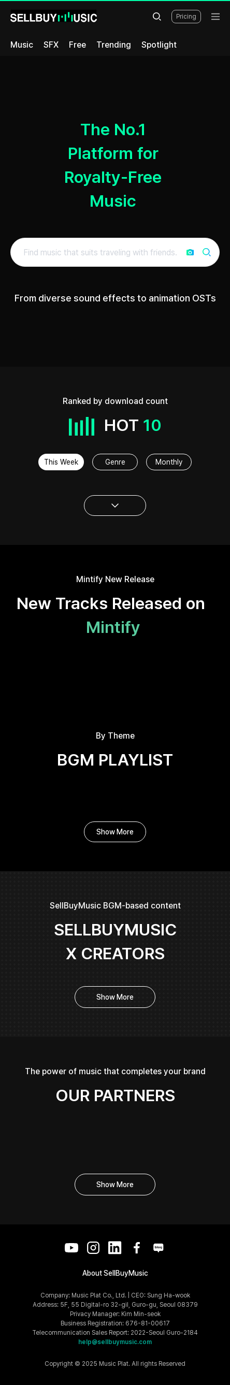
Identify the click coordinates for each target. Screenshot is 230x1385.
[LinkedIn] (115, 1247)
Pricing (186, 16)
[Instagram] (93, 1247)
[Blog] (158, 1247)
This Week (61, 462)
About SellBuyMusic (115, 1273)
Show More (115, 832)
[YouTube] (71, 1247)
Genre (115, 462)
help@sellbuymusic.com (115, 1342)
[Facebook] (136, 1247)
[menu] (215, 16)
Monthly (168, 462)
